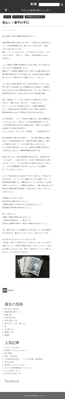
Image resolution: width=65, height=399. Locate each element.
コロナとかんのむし (13, 347)
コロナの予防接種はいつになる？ (18, 368)
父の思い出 (9, 329)
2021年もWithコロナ (13, 374)
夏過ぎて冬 (9, 332)
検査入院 (8, 315)
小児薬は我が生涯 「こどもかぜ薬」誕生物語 (24, 359)
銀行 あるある (11, 356)
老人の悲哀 (9, 362)
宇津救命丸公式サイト (35, 17)
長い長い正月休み (12, 309)
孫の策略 (8, 353)
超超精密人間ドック (13, 312)
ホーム (7, 17)
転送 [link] (12, 290)
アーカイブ (17, 17)
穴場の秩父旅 (10, 318)
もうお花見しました (13, 371)
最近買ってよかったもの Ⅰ (16, 365)
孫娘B (7, 335)
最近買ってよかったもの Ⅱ (16, 350)
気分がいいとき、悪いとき (15, 323)
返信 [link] (9, 290)
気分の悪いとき (11, 320)
